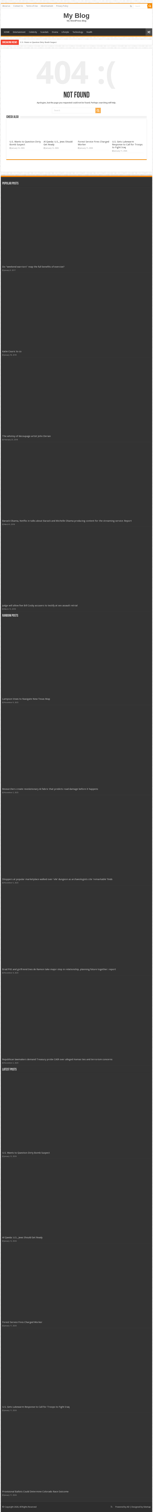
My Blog (76, 15)
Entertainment (19, 32)
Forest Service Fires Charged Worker (22, 1322)
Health (89, 32)
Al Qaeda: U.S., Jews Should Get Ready (22, 1237)
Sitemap (147, 1507)
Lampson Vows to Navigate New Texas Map (26, 699)
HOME (6, 32)
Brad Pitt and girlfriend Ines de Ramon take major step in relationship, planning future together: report (59, 969)
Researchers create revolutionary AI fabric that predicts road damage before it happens (50, 789)
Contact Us (18, 6)
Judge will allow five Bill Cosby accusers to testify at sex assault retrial (40, 605)
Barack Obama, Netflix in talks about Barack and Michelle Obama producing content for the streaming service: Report (67, 520)
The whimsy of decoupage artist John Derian (26, 436)
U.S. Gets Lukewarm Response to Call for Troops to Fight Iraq (127, 144)
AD (128, 1507)
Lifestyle (65, 32)
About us (6, 6)
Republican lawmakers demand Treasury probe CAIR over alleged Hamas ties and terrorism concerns (57, 1059)
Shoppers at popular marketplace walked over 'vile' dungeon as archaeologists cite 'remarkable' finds (57, 879)
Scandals (44, 32)
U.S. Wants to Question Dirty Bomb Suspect (38, 42)
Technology (77, 32)
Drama (55, 32)
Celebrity (33, 32)
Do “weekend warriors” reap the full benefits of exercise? (33, 266)
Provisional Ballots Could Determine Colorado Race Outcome (35, 1491)
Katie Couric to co (11, 351)
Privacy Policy (62, 6)
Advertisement (47, 6)
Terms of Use (32, 6)
